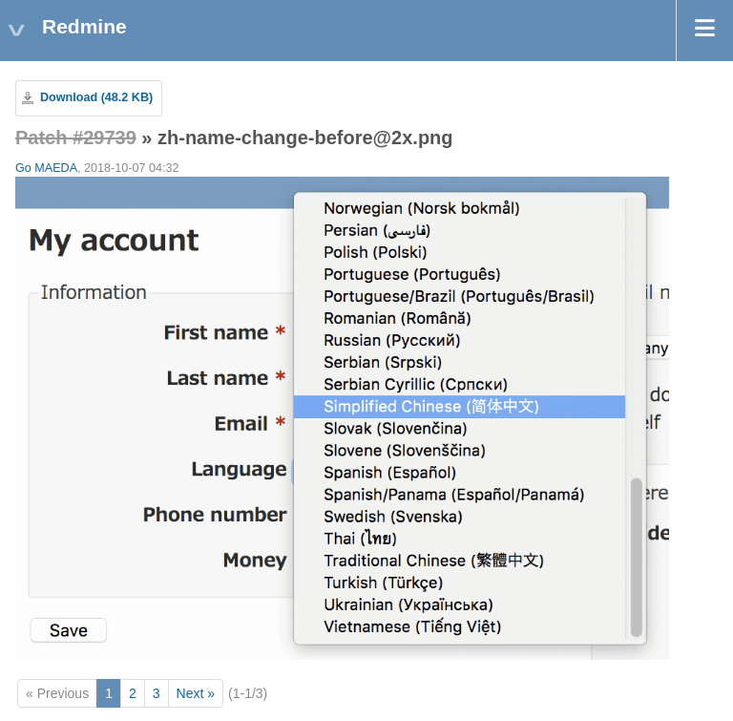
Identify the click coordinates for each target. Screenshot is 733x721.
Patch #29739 (75, 137)
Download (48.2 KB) (96, 97)
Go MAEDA (46, 168)
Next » (196, 693)
